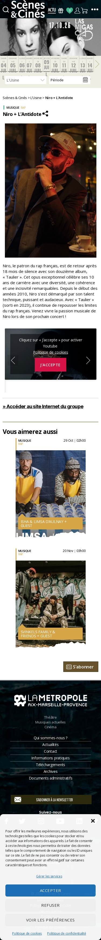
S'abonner (83, 667)
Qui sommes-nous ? (50, 737)
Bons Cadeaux (60, 10)
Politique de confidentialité (66, 933)
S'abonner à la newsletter (54, 799)
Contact (50, 751)
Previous (13, 360)
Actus (51, 10)
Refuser (50, 905)
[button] (93, 821)
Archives (51, 771)
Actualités (50, 744)
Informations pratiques (50, 757)
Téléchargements (50, 764)
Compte (77, 10)
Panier (84, 10)
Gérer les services (49, 876)
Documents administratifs (50, 778)
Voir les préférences (50, 920)
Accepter (50, 890)
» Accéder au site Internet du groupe (43, 406)
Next (88, 360)
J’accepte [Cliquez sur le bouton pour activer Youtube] (50, 364)
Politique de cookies (27, 933)
